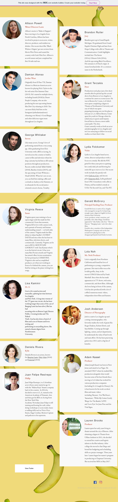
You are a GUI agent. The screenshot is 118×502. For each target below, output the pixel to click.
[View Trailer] (29, 468)
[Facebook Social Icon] (95, 482)
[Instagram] (100, 482)
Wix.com (113, 488)
